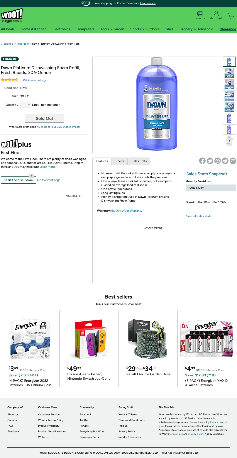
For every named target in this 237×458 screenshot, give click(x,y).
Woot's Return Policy (51, 420)
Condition (11, 88)
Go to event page (49, 180)
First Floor (23, 43)
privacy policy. (196, 434)
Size (15, 96)
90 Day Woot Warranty (126, 211)
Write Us (43, 437)
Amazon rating (34, 80)
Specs (119, 161)
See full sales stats (199, 216)
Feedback (13, 431)
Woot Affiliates (127, 414)
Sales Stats (139, 161)
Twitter (84, 420)
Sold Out (44, 118)
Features (102, 161)
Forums (200, 15)
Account (216, 15)
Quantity (12, 105)
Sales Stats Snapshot (206, 173)
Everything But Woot (92, 431)
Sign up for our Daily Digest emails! (59, 126)
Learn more (148, 3)
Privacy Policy (126, 431)
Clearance (7, 43)
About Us (13, 414)
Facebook (85, 414)
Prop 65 (123, 425)
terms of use (176, 434)
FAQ (10, 425)
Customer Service (49, 414)
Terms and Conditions (131, 420)
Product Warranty (48, 425)
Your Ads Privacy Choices (177, 452)
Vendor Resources (129, 437)
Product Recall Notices (52, 431)
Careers (12, 420)
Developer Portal (90, 437)
